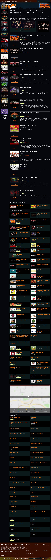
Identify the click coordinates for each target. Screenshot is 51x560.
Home (2, 1)
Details (14, 55)
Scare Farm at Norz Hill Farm (29, 113)
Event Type (14, 1)
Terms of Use (28, 545)
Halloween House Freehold (28, 151)
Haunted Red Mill (25, 138)
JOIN (43, 558)
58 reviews (27, 39)
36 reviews (27, 52)
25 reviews (27, 77)
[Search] (43, 1)
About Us (36, 544)
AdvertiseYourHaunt (4, 117)
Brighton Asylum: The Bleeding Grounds (32, 74)
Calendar (22, 1)
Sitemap (44, 544)
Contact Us (28, 544)
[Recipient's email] (35, 558)
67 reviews (27, 90)
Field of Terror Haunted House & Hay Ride (23, 29)
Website (14, 45)
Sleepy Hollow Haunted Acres (29, 177)
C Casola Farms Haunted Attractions (31, 100)
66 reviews (27, 103)
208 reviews (27, 65)
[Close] (46, 558)
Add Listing (36, 550)
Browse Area (7, 1)
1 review (26, 168)
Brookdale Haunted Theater (29, 61)
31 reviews (27, 193)
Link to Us (36, 545)
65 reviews (27, 142)
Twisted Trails (24, 164)
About (26, 1)
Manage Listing (45, 550)
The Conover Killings (27, 190)
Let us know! (3, 555)
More (31, 1)
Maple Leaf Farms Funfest (28, 126)
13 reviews (27, 155)
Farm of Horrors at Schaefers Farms (32, 48)
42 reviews (27, 116)
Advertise (27, 550)
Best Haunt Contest (46, 545)
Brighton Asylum (25, 87)
